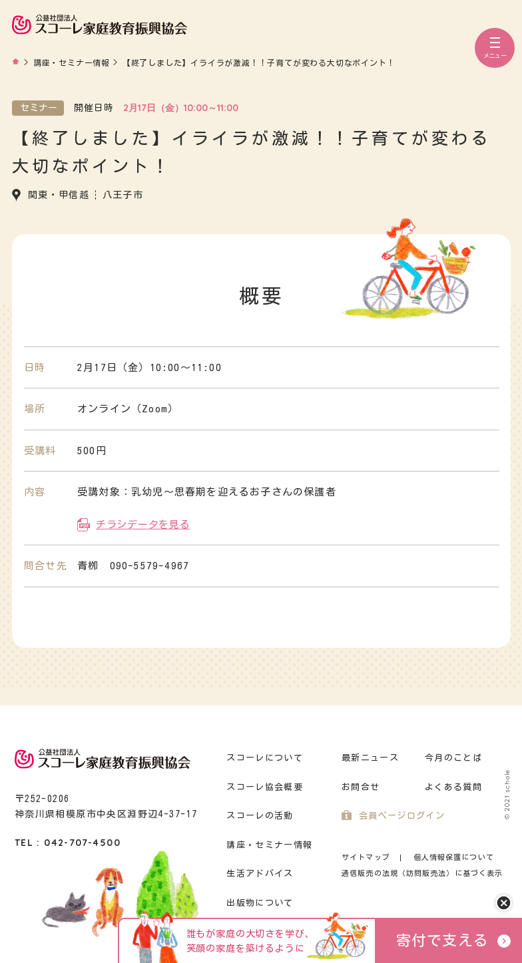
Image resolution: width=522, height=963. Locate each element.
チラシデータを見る (143, 524)
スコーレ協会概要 (264, 787)
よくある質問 (453, 787)
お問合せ (361, 787)
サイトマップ (366, 857)
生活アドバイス (259, 873)
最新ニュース (370, 758)
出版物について (259, 902)
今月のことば (453, 758)
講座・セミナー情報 (269, 845)
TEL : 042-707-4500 (68, 843)
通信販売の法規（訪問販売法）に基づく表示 (422, 873)
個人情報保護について (453, 857)
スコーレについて (264, 758)
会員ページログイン (402, 815)
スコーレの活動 (259, 815)
